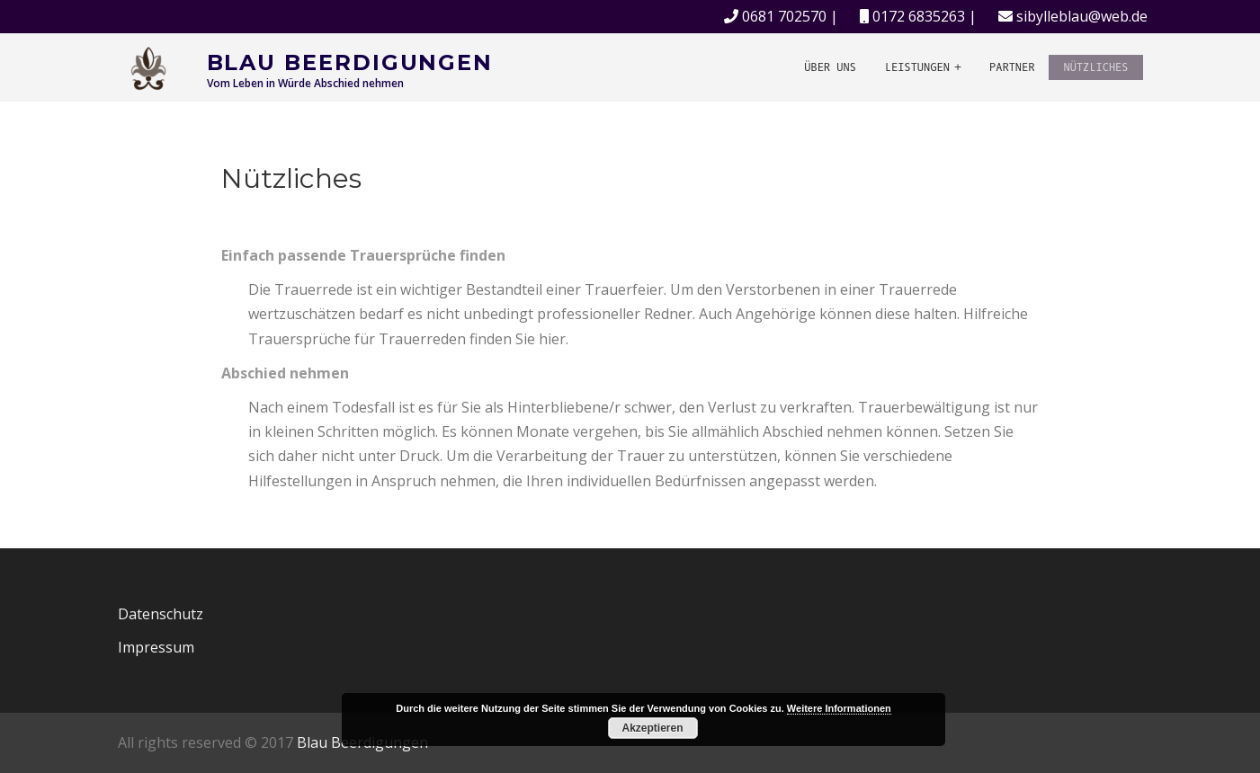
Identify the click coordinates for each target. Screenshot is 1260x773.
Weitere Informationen (839, 708)
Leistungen (917, 67)
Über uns (830, 67)
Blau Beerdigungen (350, 62)
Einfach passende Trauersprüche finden (363, 255)
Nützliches (1095, 67)
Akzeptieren (652, 728)
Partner (1011, 67)
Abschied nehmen (285, 373)
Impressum (156, 647)
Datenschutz (160, 614)
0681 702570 (784, 16)
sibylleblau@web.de (1082, 16)
